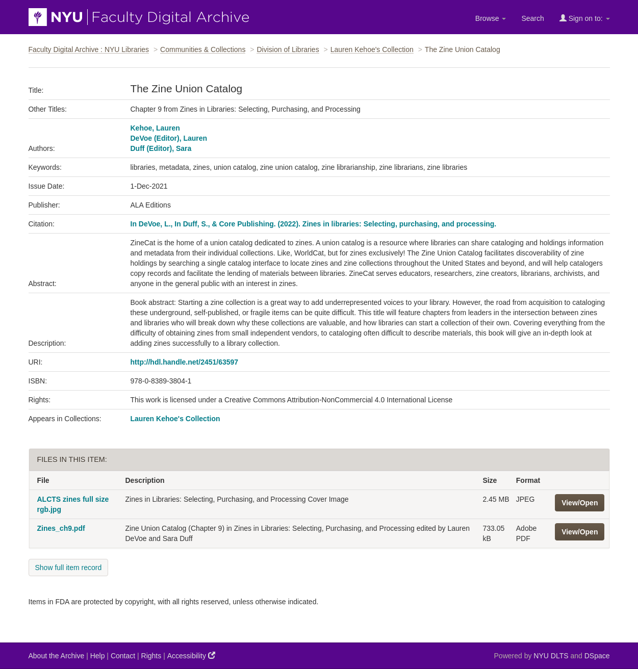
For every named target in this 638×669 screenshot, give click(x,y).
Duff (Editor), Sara (161, 148)
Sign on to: (584, 18)
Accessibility (191, 655)
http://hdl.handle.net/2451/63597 (185, 362)
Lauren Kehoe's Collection (372, 49)
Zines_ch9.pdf (61, 528)
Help (97, 656)
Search (532, 18)
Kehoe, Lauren (155, 128)
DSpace (597, 656)
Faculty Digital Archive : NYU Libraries (89, 49)
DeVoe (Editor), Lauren (169, 138)
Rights (151, 656)
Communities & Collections (202, 49)
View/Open (580, 503)
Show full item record (68, 567)
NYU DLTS (550, 656)
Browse (490, 18)
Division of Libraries (288, 49)
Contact (123, 656)
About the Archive (57, 656)
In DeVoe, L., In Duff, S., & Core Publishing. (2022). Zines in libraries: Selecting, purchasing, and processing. (314, 224)
